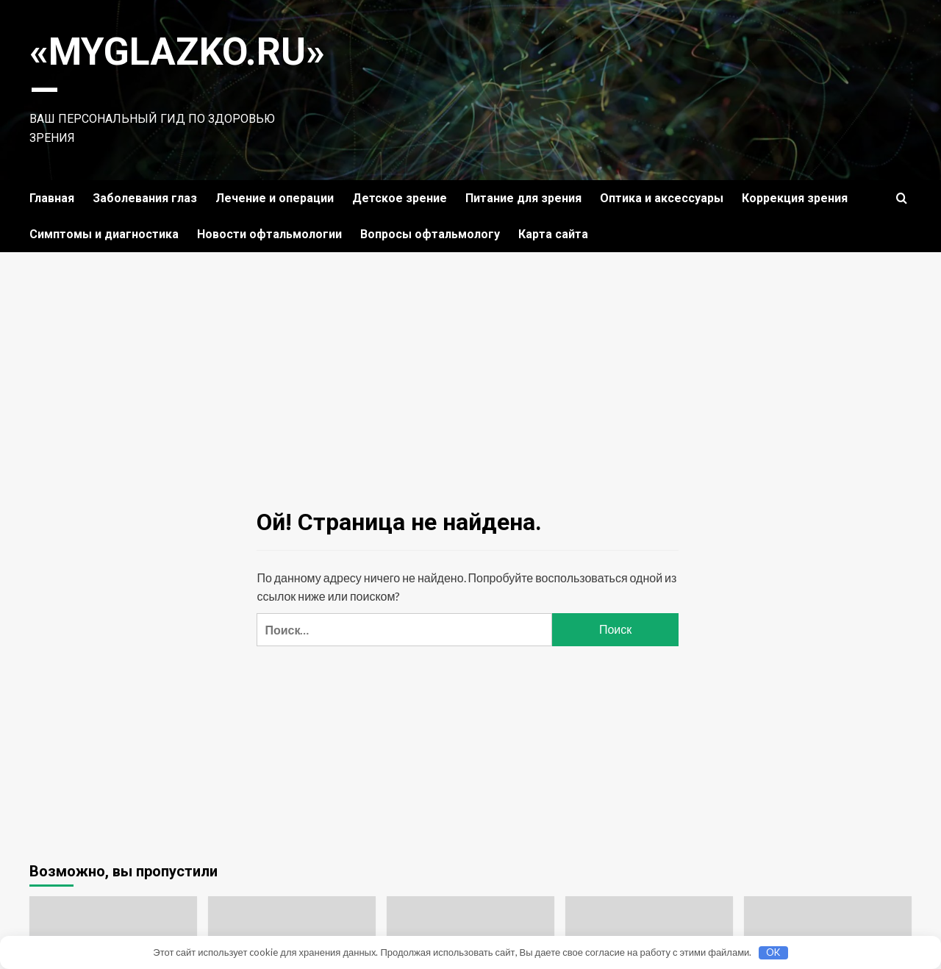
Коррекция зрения (795, 198)
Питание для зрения (523, 198)
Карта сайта (553, 234)
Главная (51, 198)
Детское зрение (399, 198)
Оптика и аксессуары (661, 198)
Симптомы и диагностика (104, 234)
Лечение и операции (274, 198)
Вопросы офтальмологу (430, 234)
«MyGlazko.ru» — (177, 70)
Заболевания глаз (145, 198)
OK (773, 952)
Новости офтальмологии (269, 234)
